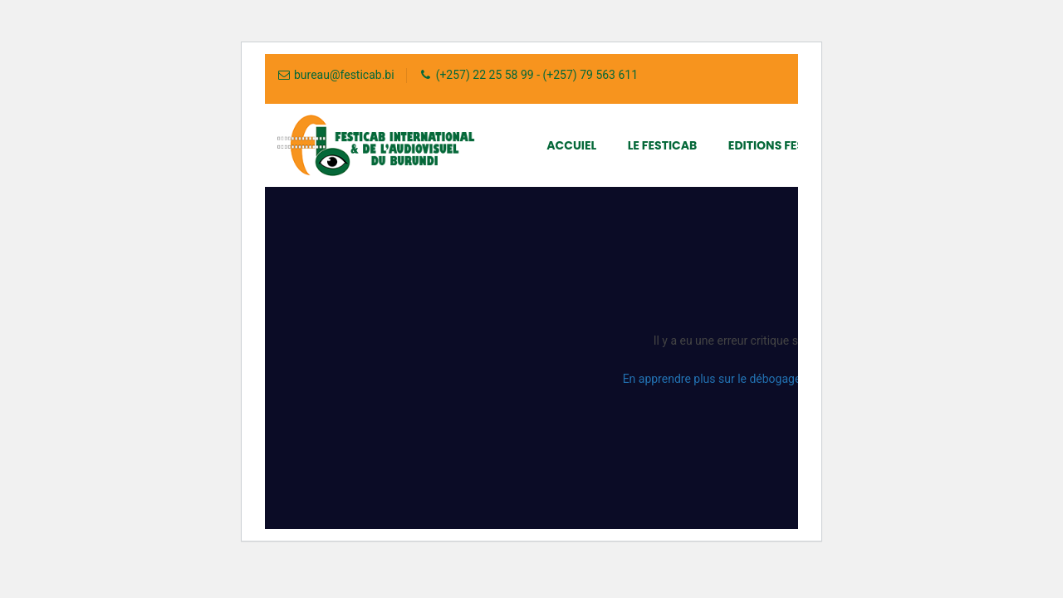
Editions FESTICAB (784, 145)
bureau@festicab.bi (344, 74)
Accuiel (571, 145)
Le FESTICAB (663, 145)
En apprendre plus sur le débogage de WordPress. (751, 378)
